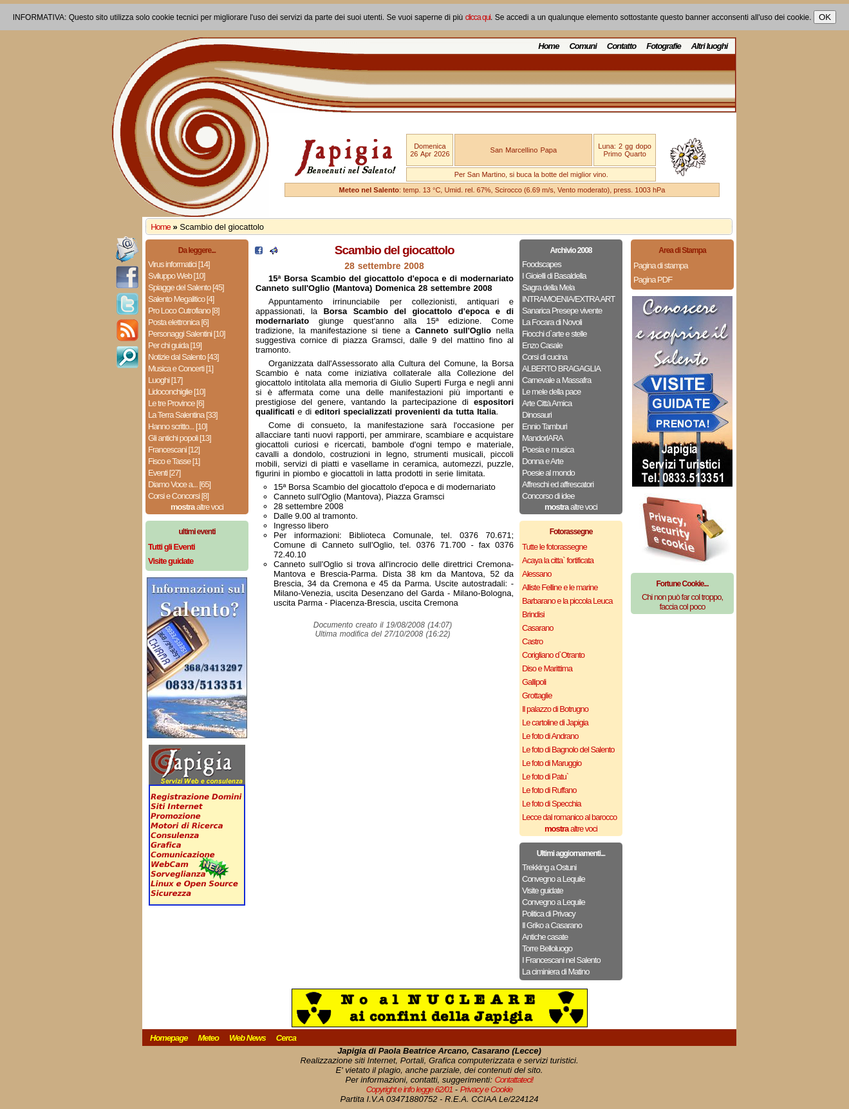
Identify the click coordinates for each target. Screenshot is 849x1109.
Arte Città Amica (547, 403)
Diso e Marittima (547, 668)
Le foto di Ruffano (549, 790)
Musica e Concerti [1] (180, 368)
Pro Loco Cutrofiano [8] (183, 310)
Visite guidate (542, 890)
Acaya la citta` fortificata (557, 560)
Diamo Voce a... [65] (179, 484)
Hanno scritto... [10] (177, 426)
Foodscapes (541, 264)
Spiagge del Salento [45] (186, 287)
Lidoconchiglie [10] (176, 391)
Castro (532, 641)
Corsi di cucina (544, 357)
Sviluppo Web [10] (176, 276)
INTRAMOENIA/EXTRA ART (568, 299)
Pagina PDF (652, 279)
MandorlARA (542, 438)
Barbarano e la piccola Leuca (567, 601)
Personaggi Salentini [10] (186, 334)
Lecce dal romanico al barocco (569, 817)
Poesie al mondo (548, 473)
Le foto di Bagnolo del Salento (568, 749)
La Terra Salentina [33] (183, 415)
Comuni (582, 46)
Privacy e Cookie (486, 1089)
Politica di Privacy (548, 913)
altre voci (197, 507)
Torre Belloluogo (547, 948)
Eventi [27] (164, 473)
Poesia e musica (548, 449)
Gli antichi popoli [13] (179, 438)
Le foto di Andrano (550, 736)
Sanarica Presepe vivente (562, 310)
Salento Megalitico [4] (181, 299)
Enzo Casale (542, 345)
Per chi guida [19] (174, 345)
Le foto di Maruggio (551, 763)
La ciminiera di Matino (555, 971)
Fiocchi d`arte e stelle (554, 334)
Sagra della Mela (548, 287)
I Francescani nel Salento (561, 960)
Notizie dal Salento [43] (183, 357)
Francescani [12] (174, 449)
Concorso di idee (548, 496)
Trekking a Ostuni (549, 867)
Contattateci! (513, 1080)
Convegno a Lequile (553, 879)
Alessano (536, 574)
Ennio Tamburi (544, 426)
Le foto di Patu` (545, 776)
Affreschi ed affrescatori (557, 484)
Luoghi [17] (165, 380)
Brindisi (533, 614)
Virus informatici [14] (179, 264)
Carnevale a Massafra (556, 380)
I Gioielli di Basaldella (554, 276)
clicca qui (477, 17)
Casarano (537, 628)
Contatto (621, 46)
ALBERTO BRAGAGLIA (561, 368)
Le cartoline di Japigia (555, 722)
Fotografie (663, 46)
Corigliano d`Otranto (553, 655)
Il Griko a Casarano (552, 925)
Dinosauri (537, 415)
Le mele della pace (551, 391)
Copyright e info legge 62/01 (409, 1089)
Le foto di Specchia (551, 803)
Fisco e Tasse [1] (174, 461)
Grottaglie (537, 695)
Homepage (168, 1038)
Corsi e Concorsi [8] (178, 496)
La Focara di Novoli (552, 322)
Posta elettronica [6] (178, 322)
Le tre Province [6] (176, 403)
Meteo (208, 1038)
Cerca (286, 1038)
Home (548, 46)
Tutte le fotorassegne (554, 547)
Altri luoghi (709, 46)
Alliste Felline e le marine (560, 587)
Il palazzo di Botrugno (555, 709)
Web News (247, 1038)
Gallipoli (534, 682)
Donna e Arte (542, 461)
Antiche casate (545, 937)
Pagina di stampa (660, 265)
